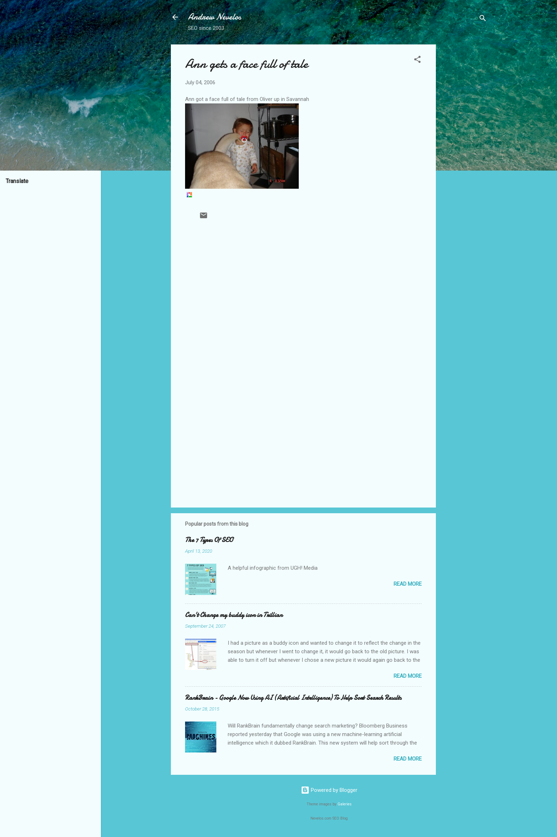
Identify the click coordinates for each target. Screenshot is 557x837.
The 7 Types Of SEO (209, 540)
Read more (408, 584)
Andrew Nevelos (214, 17)
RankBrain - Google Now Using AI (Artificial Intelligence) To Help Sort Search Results (293, 697)
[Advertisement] (464, 151)
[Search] (482, 19)
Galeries (344, 804)
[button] (417, 60)
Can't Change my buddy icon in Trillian (233, 615)
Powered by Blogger (329, 790)
